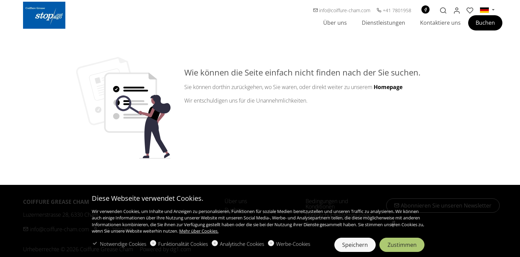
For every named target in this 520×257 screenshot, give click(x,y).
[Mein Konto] (456, 10)
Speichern (355, 245)
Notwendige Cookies (123, 243)
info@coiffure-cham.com (342, 10)
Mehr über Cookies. (199, 231)
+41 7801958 (394, 10)
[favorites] (470, 10)
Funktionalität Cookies (183, 243)
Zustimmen (402, 245)
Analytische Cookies (242, 243)
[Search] (443, 10)
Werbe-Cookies (293, 243)
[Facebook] (425, 9)
